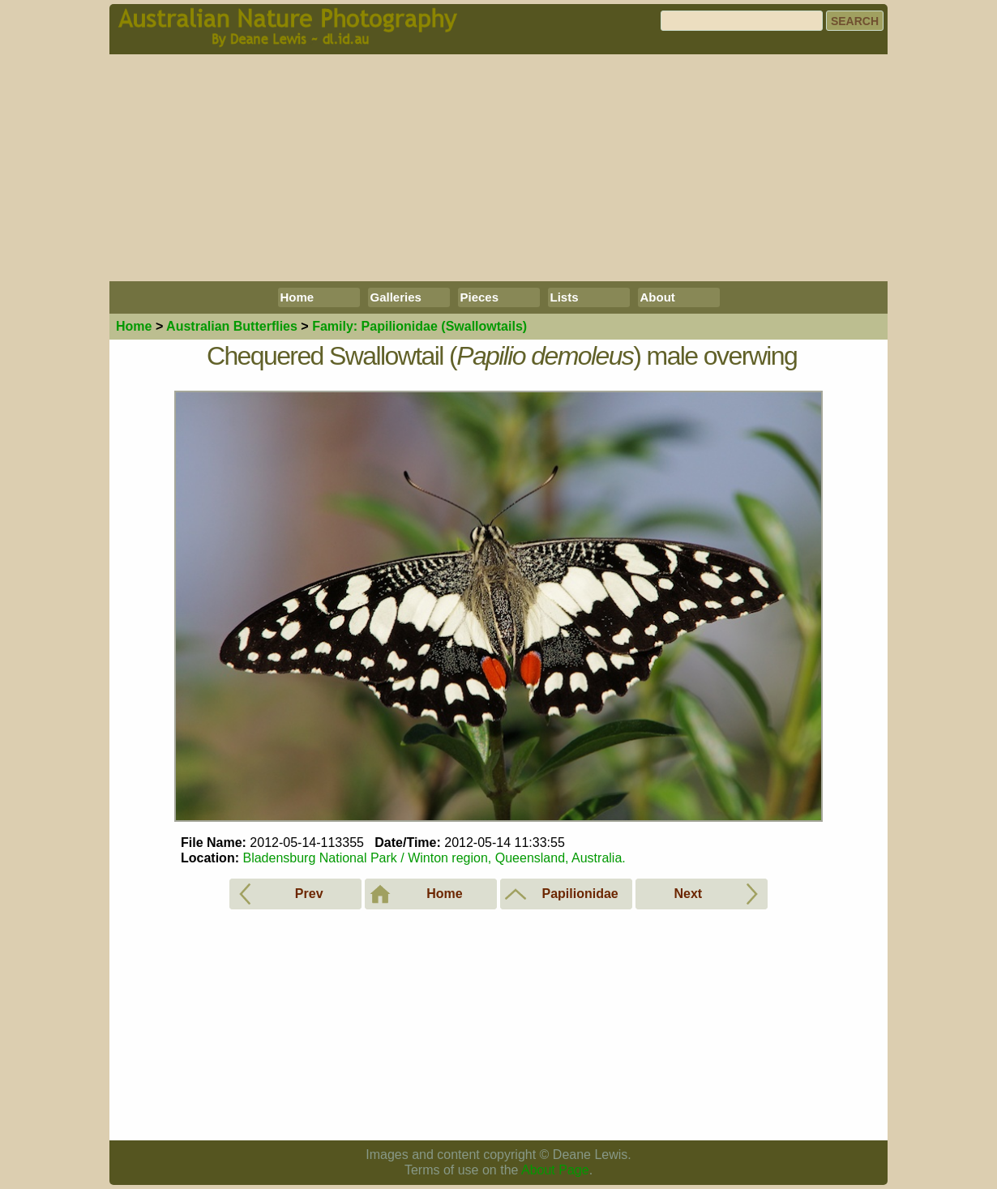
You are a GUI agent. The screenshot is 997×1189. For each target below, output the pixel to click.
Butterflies (231, 326)
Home (297, 297)
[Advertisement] (498, 167)
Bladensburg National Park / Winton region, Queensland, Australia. (433, 858)
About (657, 297)
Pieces (479, 297)
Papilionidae (419, 326)
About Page (555, 1170)
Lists (564, 297)
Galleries (395, 297)
